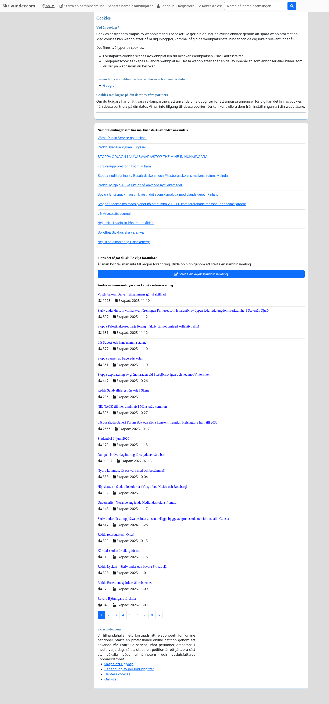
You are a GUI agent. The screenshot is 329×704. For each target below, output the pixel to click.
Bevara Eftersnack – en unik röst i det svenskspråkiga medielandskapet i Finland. (158, 194)
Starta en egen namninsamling (201, 274)
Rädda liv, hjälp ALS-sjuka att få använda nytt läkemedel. (140, 185)
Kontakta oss (210, 6)
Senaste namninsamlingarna (130, 6)
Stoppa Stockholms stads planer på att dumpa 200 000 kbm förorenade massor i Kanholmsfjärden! (172, 204)
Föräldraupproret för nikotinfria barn (124, 166)
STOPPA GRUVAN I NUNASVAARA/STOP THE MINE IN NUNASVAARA (153, 157)
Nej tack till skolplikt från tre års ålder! (126, 223)
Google (109, 85)
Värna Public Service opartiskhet (122, 138)
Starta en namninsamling (82, 6)
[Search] (256, 6)
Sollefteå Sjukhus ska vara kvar (121, 232)
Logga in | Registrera (175, 6)
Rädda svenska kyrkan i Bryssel (122, 147)
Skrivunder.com (19, 6)
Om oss (110, 679)
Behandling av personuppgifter (129, 669)
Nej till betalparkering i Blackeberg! (124, 242)
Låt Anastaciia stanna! (114, 213)
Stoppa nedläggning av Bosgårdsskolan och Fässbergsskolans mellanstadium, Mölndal (163, 175)
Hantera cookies (117, 674)
